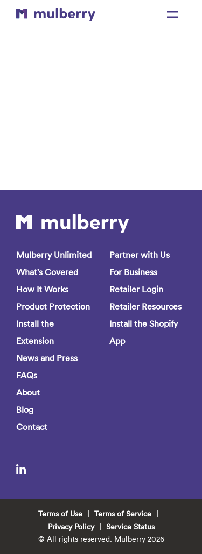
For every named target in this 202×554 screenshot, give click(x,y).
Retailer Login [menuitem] (136, 289)
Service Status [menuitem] (130, 526)
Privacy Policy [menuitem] (71, 526)
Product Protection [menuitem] (53, 306)
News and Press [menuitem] (47, 357)
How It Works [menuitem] (42, 289)
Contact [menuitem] (31, 426)
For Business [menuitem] (133, 272)
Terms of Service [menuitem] (122, 514)
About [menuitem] (28, 392)
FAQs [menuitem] (26, 375)
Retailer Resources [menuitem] (145, 306)
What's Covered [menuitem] (47, 272)
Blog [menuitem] (24, 409)
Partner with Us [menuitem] (139, 254)
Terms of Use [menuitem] (60, 514)
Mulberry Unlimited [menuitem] (54, 254)
